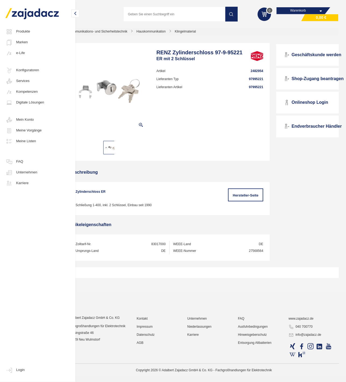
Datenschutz (156, 375)
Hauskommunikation (164, 33)
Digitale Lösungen (24, 102)
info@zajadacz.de (307, 375)
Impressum (154, 367)
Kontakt (152, 359)
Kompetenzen (21, 92)
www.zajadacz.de (303, 359)
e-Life (15, 53)
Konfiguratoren (22, 70)
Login (15, 370)
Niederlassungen (207, 367)
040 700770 (303, 367)
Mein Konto (19, 120)
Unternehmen (21, 172)
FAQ (14, 162)
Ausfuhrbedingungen (258, 367)
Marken (16, 42)
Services (17, 81)
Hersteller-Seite (249, 197)
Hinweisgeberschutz (257, 375)
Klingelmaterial (198, 33)
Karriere (16, 183)
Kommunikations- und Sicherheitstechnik (111, 33)
